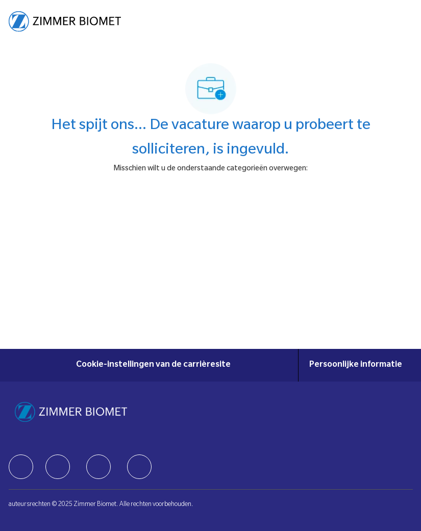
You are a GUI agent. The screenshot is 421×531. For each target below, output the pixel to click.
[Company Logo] (65, 22)
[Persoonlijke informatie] (355, 365)
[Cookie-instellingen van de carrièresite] (153, 365)
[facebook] (21, 466)
